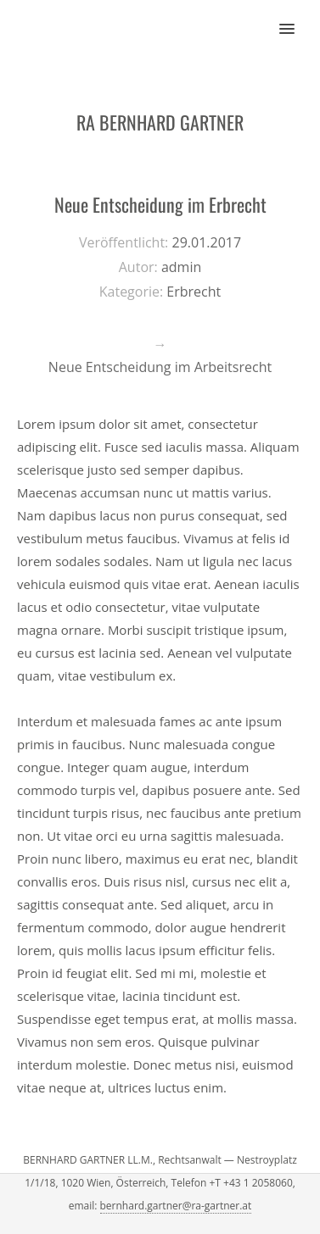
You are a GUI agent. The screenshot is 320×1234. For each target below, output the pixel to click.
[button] (296, 18)
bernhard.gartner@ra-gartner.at (176, 1205)
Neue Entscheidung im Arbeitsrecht (160, 367)
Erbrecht (193, 291)
